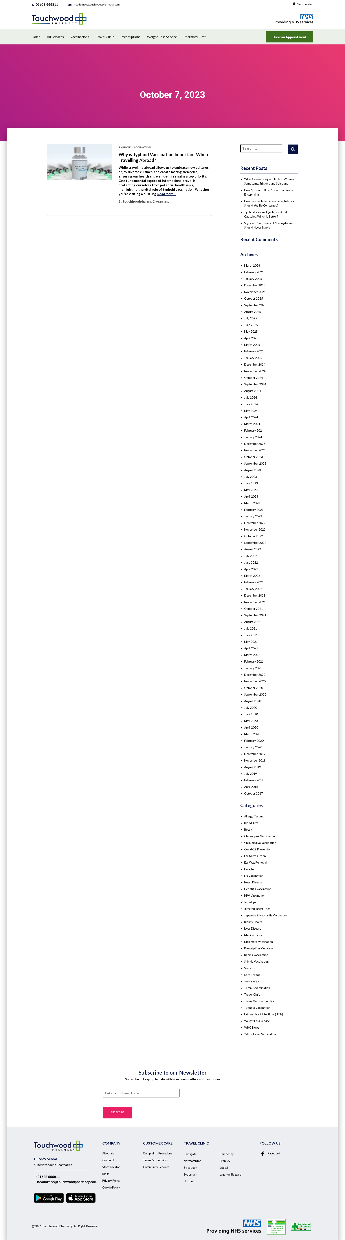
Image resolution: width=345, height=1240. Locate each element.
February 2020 (254, 740)
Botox (248, 829)
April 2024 (251, 417)
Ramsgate (190, 1154)
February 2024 (254, 430)
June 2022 (251, 562)
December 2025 (254, 285)
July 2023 (250, 476)
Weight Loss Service (162, 37)
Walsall (224, 1167)
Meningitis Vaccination (258, 941)
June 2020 (251, 714)
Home (36, 37)
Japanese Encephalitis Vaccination (266, 915)
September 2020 (255, 694)
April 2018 (251, 787)
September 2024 (255, 384)
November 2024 (255, 371)
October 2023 (253, 457)
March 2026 (252, 265)
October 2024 (253, 377)
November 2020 (255, 681)
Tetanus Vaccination (257, 988)
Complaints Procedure (157, 1153)
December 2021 (254, 595)
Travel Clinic (105, 37)
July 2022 (250, 556)
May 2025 (251, 331)
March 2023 (252, 503)
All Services (55, 37)
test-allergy (251, 981)
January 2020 (253, 747)
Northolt (189, 1181)
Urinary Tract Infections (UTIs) (263, 1014)
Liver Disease (252, 928)
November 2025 (255, 292)
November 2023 (255, 450)
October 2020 (253, 688)
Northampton (192, 1161)
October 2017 (253, 793)
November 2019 (255, 760)
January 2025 (253, 358)
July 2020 (250, 707)
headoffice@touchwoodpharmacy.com (67, 1182)
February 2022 (254, 582)
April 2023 (251, 496)
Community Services (156, 1167)
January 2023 (253, 516)
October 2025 (253, 298)
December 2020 (254, 674)
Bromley (225, 1161)
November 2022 (255, 529)
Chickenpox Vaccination (259, 836)
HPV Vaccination (254, 895)
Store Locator (303, 4)
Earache (249, 869)
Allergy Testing (253, 816)
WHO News (251, 1027)
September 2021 (255, 615)
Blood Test (251, 823)
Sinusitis (249, 968)
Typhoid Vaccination (135, 147)
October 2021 (253, 608)
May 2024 (251, 410)
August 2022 (252, 549)
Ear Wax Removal (255, 862)
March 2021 (252, 655)
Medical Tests (253, 935)
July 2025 (250, 318)
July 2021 (250, 628)
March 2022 (252, 575)
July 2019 (250, 773)
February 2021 (254, 661)
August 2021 (252, 622)
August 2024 (252, 391)
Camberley (227, 1154)
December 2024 (254, 364)
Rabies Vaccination (256, 955)
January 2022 (253, 589)
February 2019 (254, 780)
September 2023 (255, 463)
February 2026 (254, 272)
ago (161, 201)
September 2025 (255, 305)
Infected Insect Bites (257, 908)
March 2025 (252, 344)
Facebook (270, 1153)
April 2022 (251, 569)
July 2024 (250, 397)
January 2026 (253, 278)
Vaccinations (79, 37)
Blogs (105, 1174)
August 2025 (252, 311)
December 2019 (254, 754)
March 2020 (252, 734)
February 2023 (254, 509)
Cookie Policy (111, 1187)
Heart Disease (253, 882)
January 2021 (253, 668)
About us (108, 1153)
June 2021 (251, 635)
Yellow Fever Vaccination (260, 1034)
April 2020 (251, 727)
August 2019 (252, 767)
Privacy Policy (111, 1180)
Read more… (166, 194)
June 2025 (251, 325)
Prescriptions (130, 37)
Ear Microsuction (255, 856)
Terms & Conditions (156, 1160)
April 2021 (251, 648)
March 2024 (252, 424)
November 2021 (255, 602)
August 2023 (252, 470)
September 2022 (255, 542)
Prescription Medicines (258, 948)
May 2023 (251, 490)
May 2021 (251, 641)
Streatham (190, 1167)
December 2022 (254, 523)
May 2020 (251, 721)
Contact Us (109, 1160)
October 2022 (253, 536)
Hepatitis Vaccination (257, 889)
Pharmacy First (195, 37)
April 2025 (251, 338)
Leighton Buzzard (231, 1174)
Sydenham (190, 1174)
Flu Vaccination (253, 875)
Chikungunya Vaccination (260, 842)
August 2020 (252, 701)
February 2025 (254, 351)
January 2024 (253, 437)
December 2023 (254, 443)
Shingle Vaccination (256, 961)
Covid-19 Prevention (257, 849)
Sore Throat (252, 974)
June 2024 (251, 404)
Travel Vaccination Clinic (259, 1001)
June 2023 (251, 483)
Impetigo (250, 902)
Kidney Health (253, 922)
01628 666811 (48, 1177)
